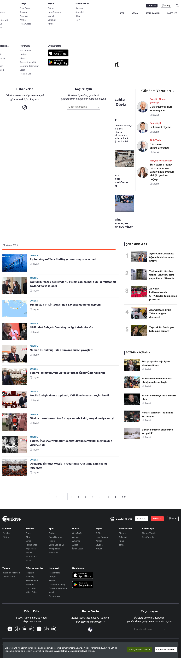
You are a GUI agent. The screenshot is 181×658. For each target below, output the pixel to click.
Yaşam (99, 528)
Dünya (75, 528)
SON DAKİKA (10, 13)
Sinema (122, 533)
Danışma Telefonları (58, 588)
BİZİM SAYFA (45, 13)
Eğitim (5, 537)
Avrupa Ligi (54, 548)
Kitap (121, 541)
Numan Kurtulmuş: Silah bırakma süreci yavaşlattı (61, 350)
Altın (28, 537)
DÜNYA (109, 13)
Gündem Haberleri (21, 78)
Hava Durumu (102, 537)
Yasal (51, 592)
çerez (58, 652)
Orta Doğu (77, 533)
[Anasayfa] (11, 519)
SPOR (122, 13)
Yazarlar (6, 568)
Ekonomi (30, 528)
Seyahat (99, 544)
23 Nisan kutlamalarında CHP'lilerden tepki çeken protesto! (163, 294)
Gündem (34, 255)
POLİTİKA (78, 13)
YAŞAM (135, 13)
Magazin (30, 572)
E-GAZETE (141, 519)
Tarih (121, 544)
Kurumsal (54, 568)
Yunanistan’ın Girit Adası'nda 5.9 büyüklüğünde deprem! (65, 304)
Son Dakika (80, 645)
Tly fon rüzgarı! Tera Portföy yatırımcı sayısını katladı (63, 259)
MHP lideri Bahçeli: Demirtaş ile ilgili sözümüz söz (61, 327)
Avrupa (75, 537)
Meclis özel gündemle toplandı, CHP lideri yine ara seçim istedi (69, 395)
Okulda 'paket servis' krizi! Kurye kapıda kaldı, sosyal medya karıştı (72, 418)
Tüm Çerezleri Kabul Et (139, 653)
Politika (6, 533)
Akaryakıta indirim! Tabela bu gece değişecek (160, 313)
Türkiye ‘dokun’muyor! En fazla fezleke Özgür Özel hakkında (67, 372)
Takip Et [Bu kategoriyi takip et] (90, 71)
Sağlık (99, 533)
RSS (108, 645)
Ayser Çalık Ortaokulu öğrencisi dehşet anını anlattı (161, 257)
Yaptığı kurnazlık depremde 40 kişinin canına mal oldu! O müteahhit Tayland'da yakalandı (73, 284)
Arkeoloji (123, 537)
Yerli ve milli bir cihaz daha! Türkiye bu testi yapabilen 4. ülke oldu (162, 275)
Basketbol (53, 552)
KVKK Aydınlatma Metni (127, 645)
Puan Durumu (55, 537)
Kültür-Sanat (125, 528)
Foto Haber (31, 588)
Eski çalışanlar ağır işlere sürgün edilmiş (156, 363)
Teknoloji (30, 576)
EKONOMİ (94, 13)
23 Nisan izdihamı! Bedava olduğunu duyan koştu (157, 380)
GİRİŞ (167, 6)
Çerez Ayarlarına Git (165, 653)
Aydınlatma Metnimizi (66, 655)
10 (107, 496)
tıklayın (98, 621)
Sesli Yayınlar (148, 537)
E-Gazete (19, 6)
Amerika (76, 541)
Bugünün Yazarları (11, 572)
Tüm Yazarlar (8, 576)
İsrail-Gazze (77, 548)
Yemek (99, 541)
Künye (52, 580)
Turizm (29, 560)
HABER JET (172, 13)
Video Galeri (31, 592)
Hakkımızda (54, 572)
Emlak (29, 552)
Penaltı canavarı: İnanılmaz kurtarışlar (157, 414)
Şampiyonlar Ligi (57, 544)
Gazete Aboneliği (39, 6)
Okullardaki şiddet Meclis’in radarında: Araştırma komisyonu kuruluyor (68, 465)
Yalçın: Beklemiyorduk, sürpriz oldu (159, 397)
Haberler (30, 584)
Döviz (28, 541)
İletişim (52, 576)
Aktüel (99, 548)
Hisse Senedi (32, 544)
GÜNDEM (63, 13)
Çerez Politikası (171, 645)
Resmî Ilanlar (32, 580)
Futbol (52, 533)
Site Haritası (96, 645)
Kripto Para (31, 548)
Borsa (28, 533)
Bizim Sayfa (148, 528)
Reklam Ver (54, 596)
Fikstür (52, 541)
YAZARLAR (28, 13)
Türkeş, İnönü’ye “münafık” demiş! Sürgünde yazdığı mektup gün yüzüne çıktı (71, 443)
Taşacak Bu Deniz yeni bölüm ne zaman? (161, 329)
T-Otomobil (31, 556)
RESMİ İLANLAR (153, 13)
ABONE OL (151, 6)
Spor (51, 528)
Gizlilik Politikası (151, 645)
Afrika (75, 544)
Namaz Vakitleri (149, 533)
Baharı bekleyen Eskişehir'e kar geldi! (157, 431)
